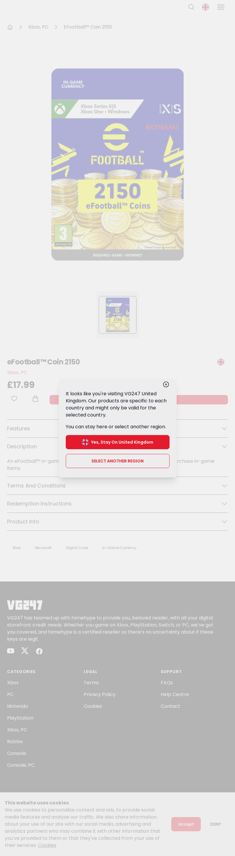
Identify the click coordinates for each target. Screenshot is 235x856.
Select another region (117, 461)
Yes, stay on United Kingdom (117, 442)
